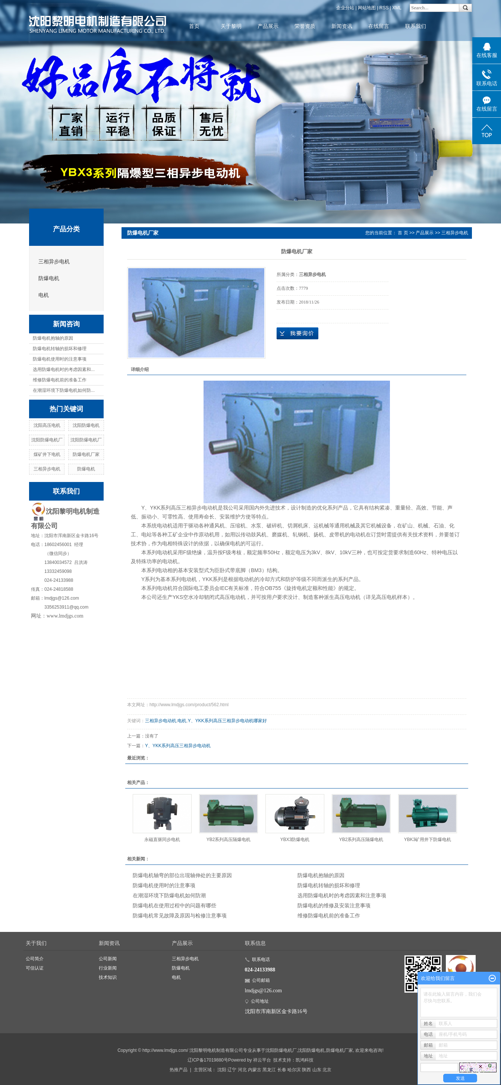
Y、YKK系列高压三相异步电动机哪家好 (227, 720)
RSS (384, 7)
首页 (194, 26)
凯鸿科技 (304, 1060)
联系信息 (255, 943)
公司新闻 (108, 958)
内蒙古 (254, 1069)
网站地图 (367, 7)
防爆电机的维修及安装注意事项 (334, 905)
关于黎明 (231, 26)
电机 (43, 295)
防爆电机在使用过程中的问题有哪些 (174, 905)
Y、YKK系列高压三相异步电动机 (178, 745)
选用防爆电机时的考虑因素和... (64, 369)
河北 (242, 1069)
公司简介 (35, 958)
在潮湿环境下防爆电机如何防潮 (169, 895)
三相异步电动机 (160, 720)
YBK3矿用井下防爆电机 (427, 839)
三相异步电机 (54, 261)
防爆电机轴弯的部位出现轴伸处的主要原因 (182, 875)
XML (396, 7)
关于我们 (36, 943)
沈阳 (221, 1069)
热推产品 (179, 1069)
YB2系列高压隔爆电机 (229, 839)
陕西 (306, 1069)
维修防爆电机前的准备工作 (59, 380)
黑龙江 (269, 1069)
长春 (281, 1069)
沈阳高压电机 (47, 425)
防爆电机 (48, 278)
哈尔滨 (294, 1069)
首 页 (403, 232)
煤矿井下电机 (47, 454)
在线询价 (297, 333)
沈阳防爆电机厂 (47, 439)
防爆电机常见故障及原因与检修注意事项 (180, 916)
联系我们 (415, 26)
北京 (326, 1069)
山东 (316, 1069)
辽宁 (231, 1069)
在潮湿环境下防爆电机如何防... (64, 390)
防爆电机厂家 (86, 454)
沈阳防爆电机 (86, 425)
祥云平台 (262, 1060)
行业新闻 (108, 968)
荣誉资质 (304, 26)
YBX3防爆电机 (295, 839)
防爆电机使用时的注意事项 (59, 359)
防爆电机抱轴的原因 (53, 338)
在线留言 (378, 26)
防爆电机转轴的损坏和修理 (59, 348)
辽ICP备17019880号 (208, 1060)
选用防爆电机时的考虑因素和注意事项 (341, 895)
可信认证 (35, 968)
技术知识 (108, 977)
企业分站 (345, 7)
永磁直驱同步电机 (162, 839)
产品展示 (268, 26)
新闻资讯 (341, 26)
